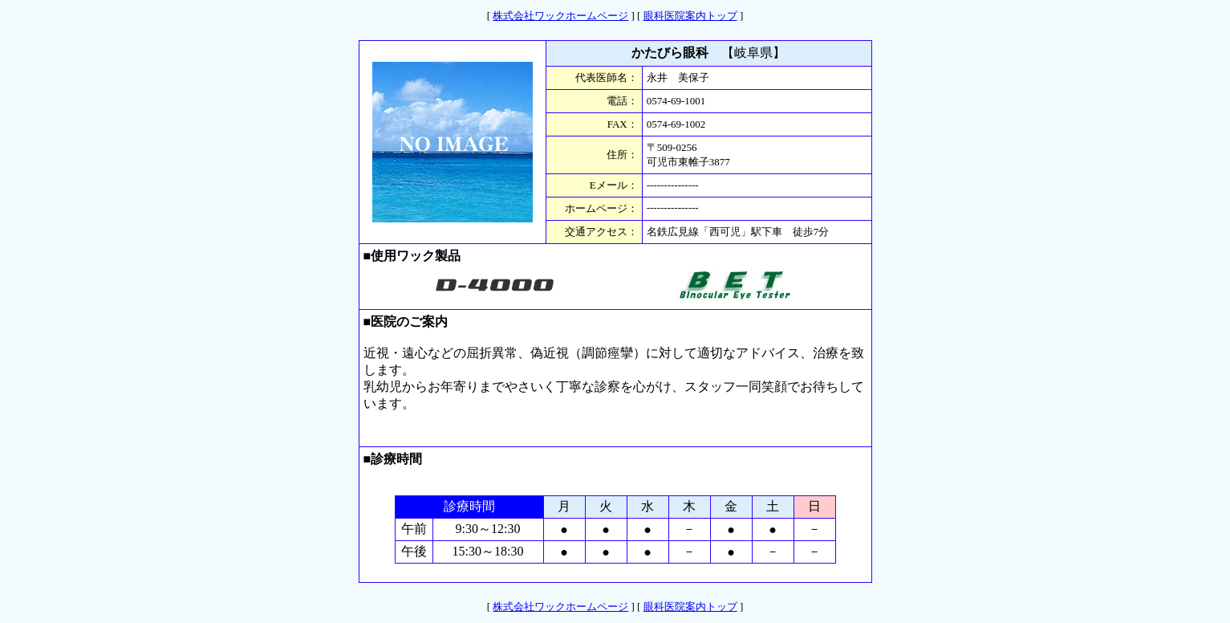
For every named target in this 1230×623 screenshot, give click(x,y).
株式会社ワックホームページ (560, 16)
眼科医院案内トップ (690, 16)
